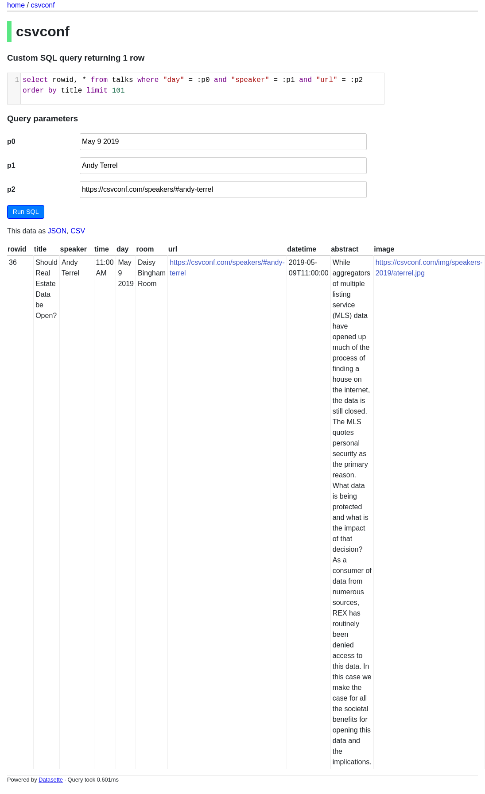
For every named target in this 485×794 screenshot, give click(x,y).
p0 (11, 141)
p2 (11, 189)
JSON (57, 231)
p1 (11, 165)
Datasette (51, 779)
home (16, 5)
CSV (77, 231)
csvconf (42, 5)
